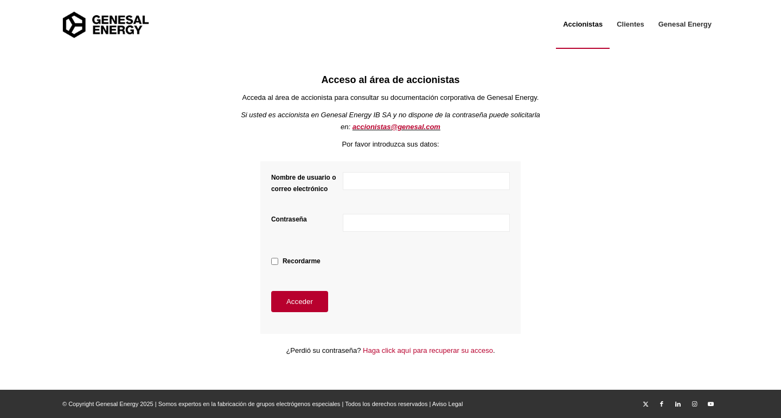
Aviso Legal (447, 404)
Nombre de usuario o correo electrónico (303, 183)
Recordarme (302, 261)
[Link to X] (645, 404)
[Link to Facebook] (662, 404)
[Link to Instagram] (694, 404)
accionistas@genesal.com (396, 127)
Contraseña (289, 219)
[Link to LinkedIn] (678, 404)
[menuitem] (583, 24)
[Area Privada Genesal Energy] (105, 24)
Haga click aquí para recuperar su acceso (428, 350)
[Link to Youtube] (710, 404)
